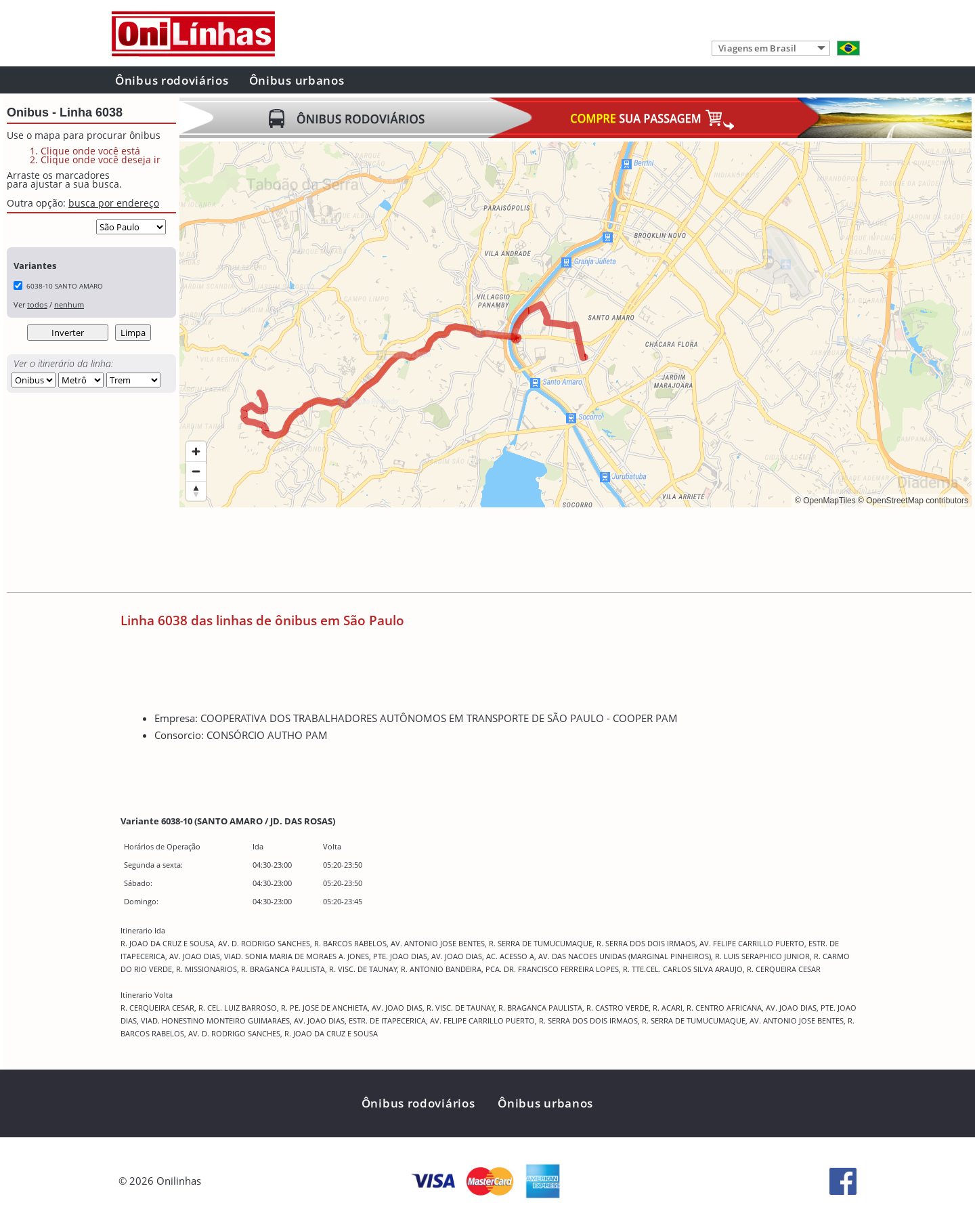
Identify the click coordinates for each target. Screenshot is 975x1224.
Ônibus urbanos (297, 80)
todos (37, 304)
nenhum (69, 304)
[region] (575, 324)
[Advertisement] (425, 551)
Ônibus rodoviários (172, 80)
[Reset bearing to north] (196, 491)
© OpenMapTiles (825, 500)
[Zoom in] (196, 451)
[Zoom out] (196, 471)
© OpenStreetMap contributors (913, 500)
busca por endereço (113, 202)
